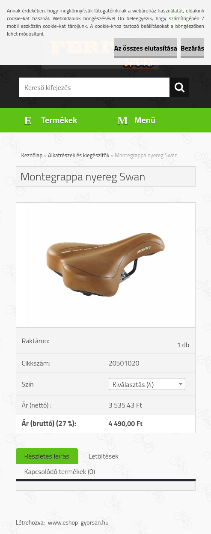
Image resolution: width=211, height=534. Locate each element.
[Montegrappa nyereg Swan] (105, 206)
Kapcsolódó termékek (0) (59, 471)
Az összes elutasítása (145, 48)
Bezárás (192, 48)
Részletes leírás (46, 456)
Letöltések (104, 456)
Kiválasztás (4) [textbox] (133, 384)
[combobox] (147, 384)
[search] (179, 87)
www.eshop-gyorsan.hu (78, 522)
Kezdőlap (32, 155)
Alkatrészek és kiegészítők (78, 155)
